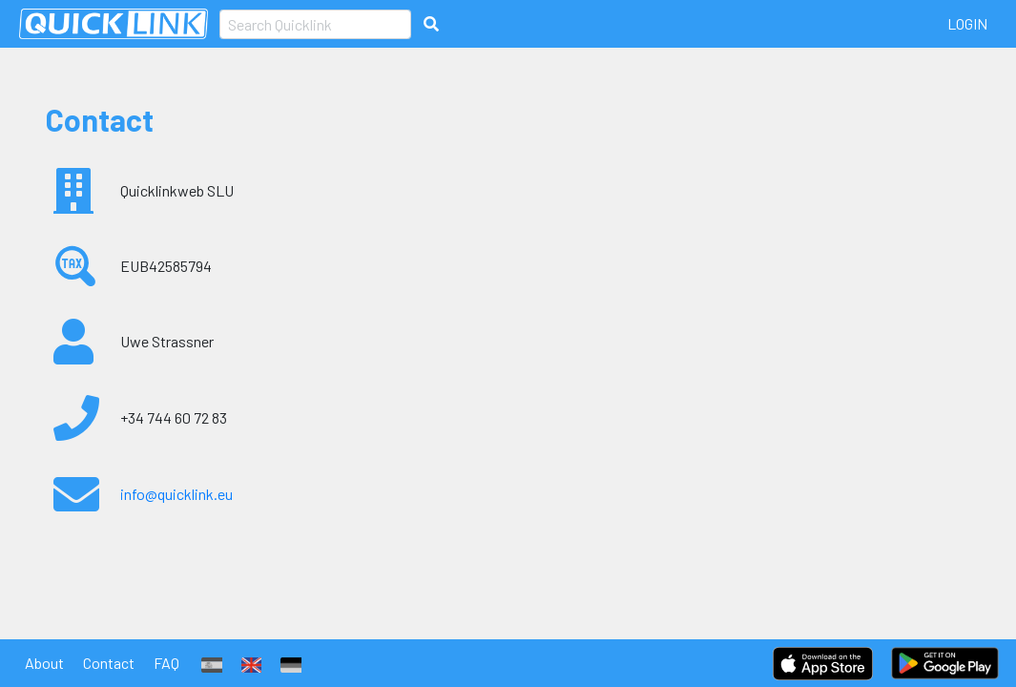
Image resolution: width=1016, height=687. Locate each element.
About (44, 663)
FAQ (166, 663)
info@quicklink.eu (176, 494)
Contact (109, 663)
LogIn (967, 23)
